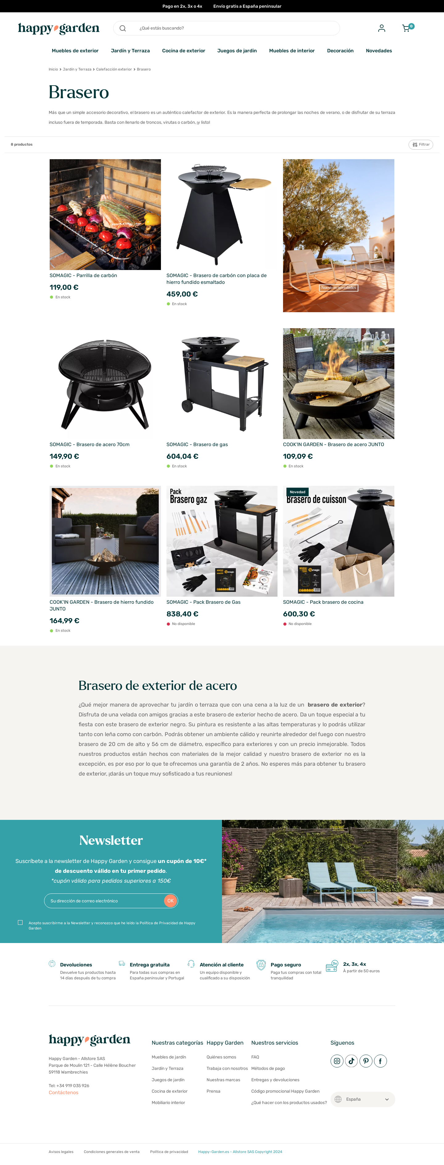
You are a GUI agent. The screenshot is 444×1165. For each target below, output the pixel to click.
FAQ (255, 1057)
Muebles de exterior (75, 51)
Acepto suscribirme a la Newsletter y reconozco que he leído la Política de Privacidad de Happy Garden (112, 925)
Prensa (213, 1091)
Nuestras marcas (223, 1079)
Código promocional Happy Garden (285, 1091)
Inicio (53, 69)
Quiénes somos (221, 1057)
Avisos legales (61, 1152)
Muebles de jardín (169, 1057)
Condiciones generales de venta (112, 1152)
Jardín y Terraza (130, 51)
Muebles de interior (292, 51)
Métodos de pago (268, 1068)
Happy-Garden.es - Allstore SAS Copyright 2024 (240, 1152)
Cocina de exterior (183, 51)
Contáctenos (63, 1092)
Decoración (340, 51)
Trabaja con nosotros (227, 1068)
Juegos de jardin (237, 51)
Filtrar (421, 145)
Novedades (379, 51)
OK (170, 901)
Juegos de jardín (168, 1079)
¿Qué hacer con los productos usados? (289, 1102)
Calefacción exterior (114, 69)
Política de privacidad (169, 1152)
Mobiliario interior (168, 1102)
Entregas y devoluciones (275, 1079)
